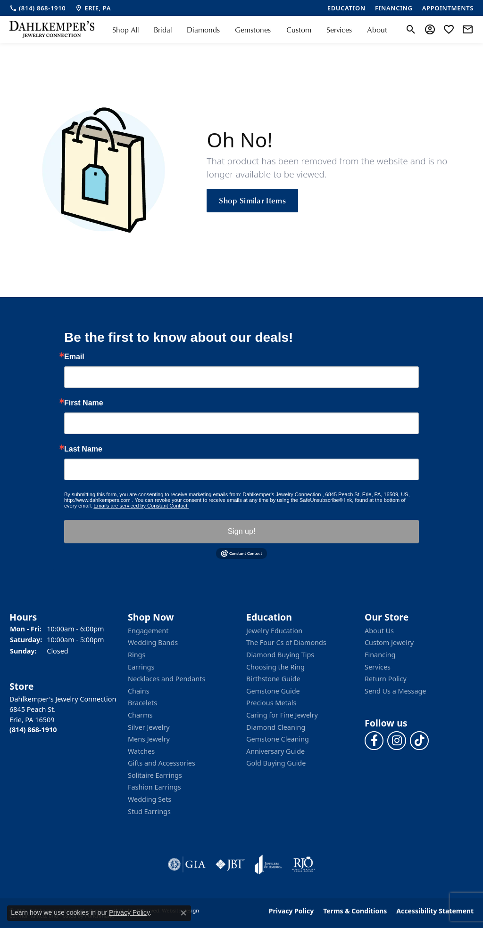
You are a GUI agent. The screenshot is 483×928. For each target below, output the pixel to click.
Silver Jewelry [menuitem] (149, 727)
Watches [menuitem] (141, 751)
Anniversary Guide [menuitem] (275, 751)
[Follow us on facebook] (374, 740)
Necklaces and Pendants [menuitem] (166, 679)
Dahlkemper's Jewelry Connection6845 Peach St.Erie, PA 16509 (62, 714)
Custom (298, 29)
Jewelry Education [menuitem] (274, 631)
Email (74, 357)
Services (339, 29)
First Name (83, 403)
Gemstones (253, 29)
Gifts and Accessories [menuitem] (161, 763)
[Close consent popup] (183, 913)
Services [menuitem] (378, 667)
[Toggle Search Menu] (411, 29)
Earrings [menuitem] (141, 667)
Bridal (163, 29)
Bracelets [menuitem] (142, 703)
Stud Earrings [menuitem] (149, 811)
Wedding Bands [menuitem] (153, 642)
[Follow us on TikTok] (419, 740)
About (377, 29)
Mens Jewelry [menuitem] (149, 739)
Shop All (125, 29)
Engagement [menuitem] (148, 631)
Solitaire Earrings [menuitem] (155, 775)
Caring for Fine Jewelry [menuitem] (282, 715)
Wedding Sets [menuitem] (149, 799)
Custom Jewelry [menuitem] (389, 642)
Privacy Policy (291, 911)
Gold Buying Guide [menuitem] (276, 763)
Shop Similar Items (252, 200)
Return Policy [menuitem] (386, 679)
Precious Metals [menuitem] (271, 703)
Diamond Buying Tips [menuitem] (280, 655)
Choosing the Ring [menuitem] (275, 667)
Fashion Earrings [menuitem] (154, 787)
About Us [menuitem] (379, 631)
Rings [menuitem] (136, 655)
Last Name (83, 449)
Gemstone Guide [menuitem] (273, 691)
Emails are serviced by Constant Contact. (141, 505)
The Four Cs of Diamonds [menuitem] (286, 642)
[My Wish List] (449, 29)
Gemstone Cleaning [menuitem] (277, 739)
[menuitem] (187, 864)
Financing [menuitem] (380, 655)
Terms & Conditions (355, 911)
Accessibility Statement (435, 911)
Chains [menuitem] (139, 691)
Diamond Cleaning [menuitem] (275, 727)
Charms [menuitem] (140, 715)
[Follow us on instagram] (396, 740)
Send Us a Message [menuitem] (395, 691)
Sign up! (242, 531)
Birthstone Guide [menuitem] (273, 679)
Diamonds (203, 29)
